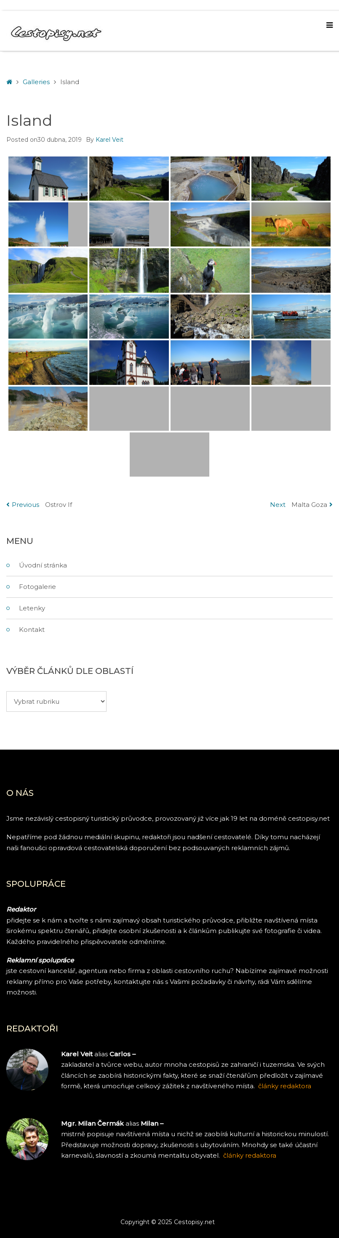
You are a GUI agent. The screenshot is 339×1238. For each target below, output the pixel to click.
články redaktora (249, 1155)
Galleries (36, 82)
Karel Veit (109, 139)
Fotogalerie (37, 587)
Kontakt (32, 630)
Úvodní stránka (43, 565)
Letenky (32, 608)
